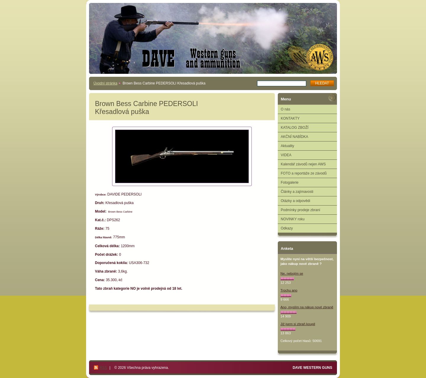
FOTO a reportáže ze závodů (304, 173)
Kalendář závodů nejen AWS (303, 164)
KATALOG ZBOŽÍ (295, 128)
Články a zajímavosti (297, 192)
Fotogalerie (289, 182)
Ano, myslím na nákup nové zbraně (306, 307)
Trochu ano (288, 290)
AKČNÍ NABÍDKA (294, 137)
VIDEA (286, 155)
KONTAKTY (290, 118)
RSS (103, 368)
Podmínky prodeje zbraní (300, 210)
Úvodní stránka (105, 83)
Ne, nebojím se (291, 273)
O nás (285, 109)
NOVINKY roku (292, 219)
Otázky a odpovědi (295, 201)
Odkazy (287, 228)
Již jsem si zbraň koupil (297, 324)
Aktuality (287, 146)
